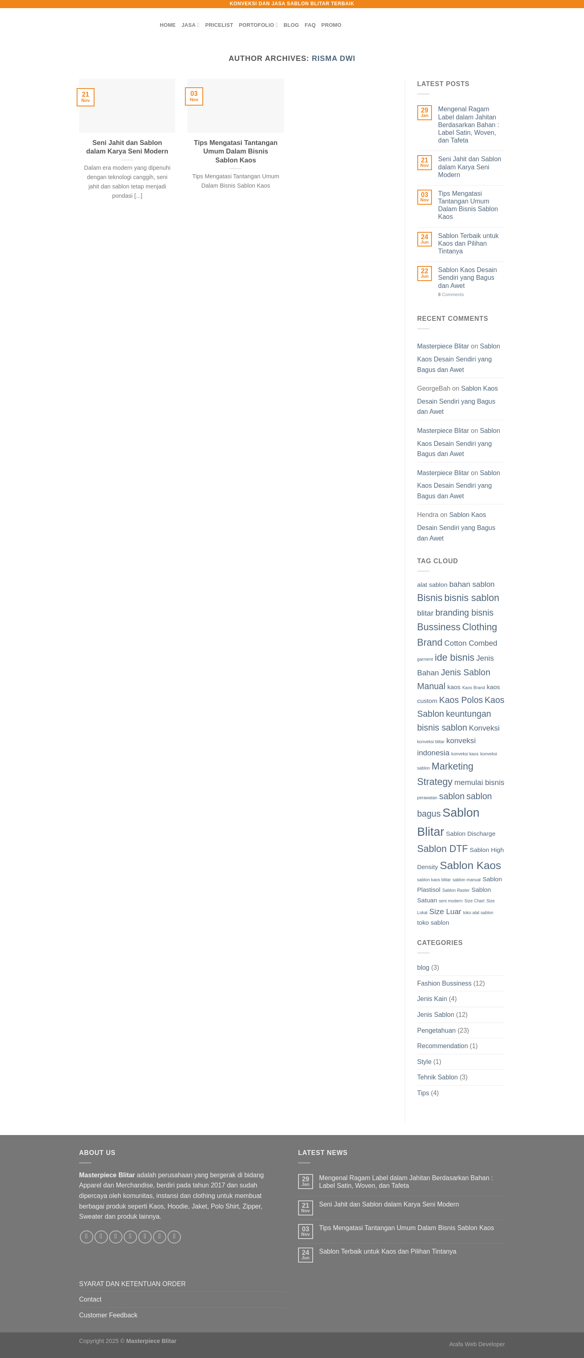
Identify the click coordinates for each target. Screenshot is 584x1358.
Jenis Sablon (436, 1014)
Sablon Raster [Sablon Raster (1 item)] (456, 890)
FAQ (310, 25)
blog (423, 967)
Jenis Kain (432, 998)
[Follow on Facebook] (86, 1237)
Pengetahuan (436, 1030)
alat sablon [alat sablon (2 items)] (432, 584)
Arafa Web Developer (477, 1344)
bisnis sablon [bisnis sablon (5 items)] (472, 598)
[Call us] (145, 1237)
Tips (423, 1093)
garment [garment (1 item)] (425, 659)
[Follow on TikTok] (115, 1237)
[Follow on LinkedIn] (159, 1237)
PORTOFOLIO (258, 25)
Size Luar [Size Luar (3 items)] (445, 911)
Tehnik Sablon (437, 1077)
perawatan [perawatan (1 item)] (427, 797)
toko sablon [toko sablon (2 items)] (433, 922)
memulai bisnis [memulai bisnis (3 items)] (479, 782)
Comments (451, 294)
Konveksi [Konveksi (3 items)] (484, 728)
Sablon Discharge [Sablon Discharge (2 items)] (471, 833)
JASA (190, 25)
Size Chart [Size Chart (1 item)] (474, 900)
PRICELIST (219, 25)
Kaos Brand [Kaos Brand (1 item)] (473, 687)
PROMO (331, 25)
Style (424, 1061)
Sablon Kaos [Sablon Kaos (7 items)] (470, 865)
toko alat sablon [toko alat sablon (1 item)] (478, 912)
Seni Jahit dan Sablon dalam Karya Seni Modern (127, 147)
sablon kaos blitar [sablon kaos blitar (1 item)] (434, 879)
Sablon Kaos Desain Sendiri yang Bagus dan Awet (467, 277)
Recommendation (442, 1045)
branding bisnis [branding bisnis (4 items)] (464, 613)
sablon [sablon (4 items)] (452, 796)
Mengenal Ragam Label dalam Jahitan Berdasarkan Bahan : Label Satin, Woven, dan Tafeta (468, 125)
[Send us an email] (130, 1237)
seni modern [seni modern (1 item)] (451, 900)
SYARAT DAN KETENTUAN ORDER (132, 1283)
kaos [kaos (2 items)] (454, 686)
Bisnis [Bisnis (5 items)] (430, 598)
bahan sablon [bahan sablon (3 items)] (472, 584)
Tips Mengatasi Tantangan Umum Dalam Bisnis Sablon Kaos (235, 151)
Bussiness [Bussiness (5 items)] (439, 627)
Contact (90, 1299)
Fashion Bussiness (444, 983)
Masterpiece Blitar (443, 346)
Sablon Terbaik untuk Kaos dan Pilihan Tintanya (468, 243)
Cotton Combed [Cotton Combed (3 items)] (471, 643)
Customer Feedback (108, 1315)
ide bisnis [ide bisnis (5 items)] (454, 657)
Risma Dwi (334, 58)
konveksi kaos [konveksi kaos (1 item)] (465, 753)
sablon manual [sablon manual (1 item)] (467, 879)
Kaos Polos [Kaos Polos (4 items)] (461, 700)
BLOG (291, 25)
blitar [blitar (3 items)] (425, 613)
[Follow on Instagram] (101, 1237)
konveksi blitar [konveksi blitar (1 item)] (431, 741)
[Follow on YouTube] (174, 1237)
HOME (168, 25)
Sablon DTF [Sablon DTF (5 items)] (442, 848)
